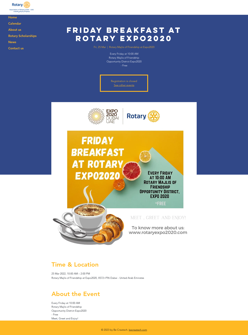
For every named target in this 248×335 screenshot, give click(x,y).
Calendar (14, 23)
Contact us (16, 48)
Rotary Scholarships (22, 36)
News (12, 42)
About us (14, 30)
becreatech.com (138, 329)
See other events (124, 85)
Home (12, 17)
